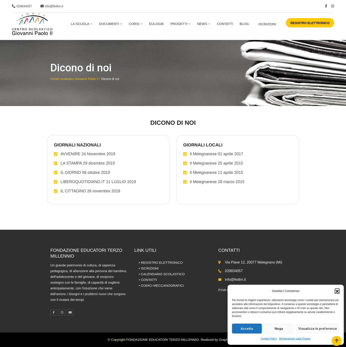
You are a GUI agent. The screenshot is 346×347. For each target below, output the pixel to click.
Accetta (247, 329)
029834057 (24, 6)
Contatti (225, 24)
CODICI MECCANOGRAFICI (162, 285)
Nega (279, 329)
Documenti (109, 24)
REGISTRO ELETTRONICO (309, 23)
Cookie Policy (269, 338)
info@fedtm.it (54, 6)
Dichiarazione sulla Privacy (295, 338)
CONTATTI (149, 280)
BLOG (244, 24)
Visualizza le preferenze (317, 329)
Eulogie (156, 24)
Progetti (179, 24)
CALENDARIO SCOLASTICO (162, 274)
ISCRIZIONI (267, 24)
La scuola (80, 24)
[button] (337, 291)
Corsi (134, 24)
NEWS (202, 24)
